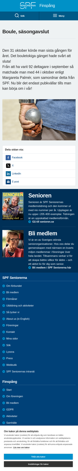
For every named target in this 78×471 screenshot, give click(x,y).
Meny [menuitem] (58, 15)
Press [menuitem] (9, 358)
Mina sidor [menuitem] (12, 338)
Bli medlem (12, 292)
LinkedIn (16, 173)
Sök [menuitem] (19, 15)
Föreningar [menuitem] (12, 325)
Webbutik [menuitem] (11, 365)
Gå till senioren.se (43, 221)
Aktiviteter (11, 416)
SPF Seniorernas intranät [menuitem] (20, 371)
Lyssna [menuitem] (10, 351)
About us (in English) (18, 319)
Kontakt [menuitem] (10, 332)
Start (9, 390)
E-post (15, 181)
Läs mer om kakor (21, 447)
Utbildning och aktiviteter (20, 305)
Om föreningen (14, 396)
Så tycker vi (12, 312)
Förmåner (11, 299)
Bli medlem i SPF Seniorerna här (51, 267)
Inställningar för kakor (38, 464)
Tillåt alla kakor (38, 457)
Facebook (17, 157)
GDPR (10, 409)
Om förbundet (14, 286)
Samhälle (11, 422)
